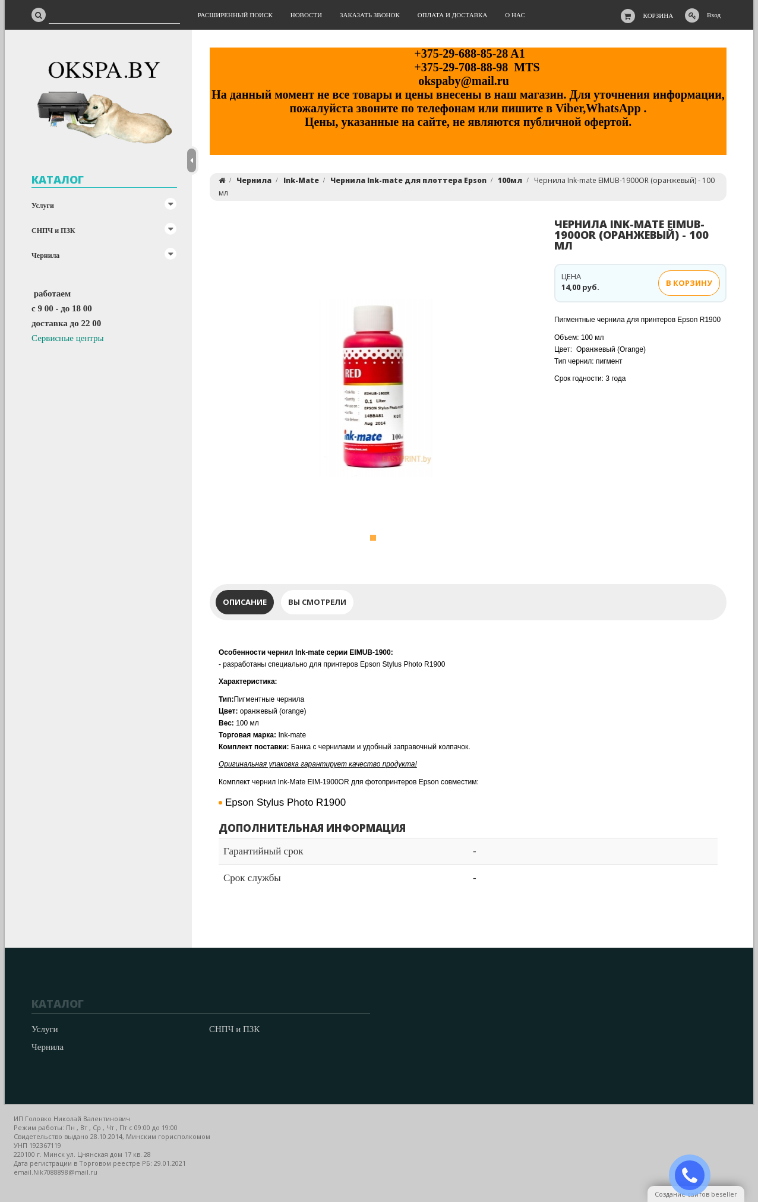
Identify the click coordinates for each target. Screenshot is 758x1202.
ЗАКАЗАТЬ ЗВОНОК (694, 1175)
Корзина (658, 15)
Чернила (45, 255)
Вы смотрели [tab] (317, 602)
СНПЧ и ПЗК (53, 230)
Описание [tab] (245, 602)
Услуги (42, 205)
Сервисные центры (67, 338)
